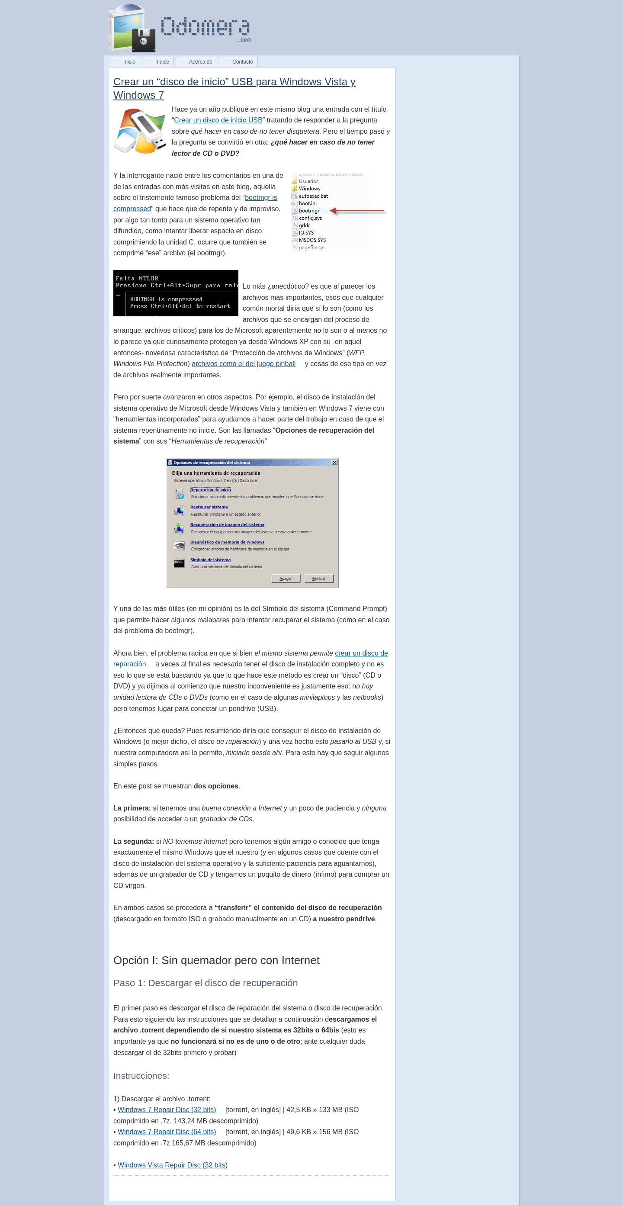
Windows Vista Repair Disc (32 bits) (173, 1165)
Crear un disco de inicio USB (218, 120)
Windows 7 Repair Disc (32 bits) (167, 1109)
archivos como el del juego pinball (243, 363)
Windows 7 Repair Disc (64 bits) (167, 1131)
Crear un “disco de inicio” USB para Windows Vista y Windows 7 (234, 88)
